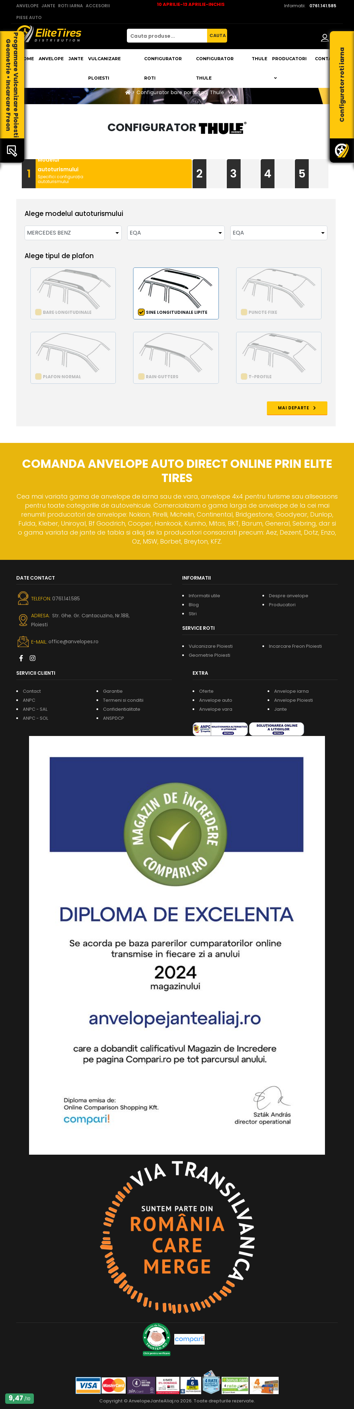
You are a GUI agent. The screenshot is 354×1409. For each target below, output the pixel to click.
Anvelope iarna (291, 691)
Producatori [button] (289, 68)
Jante (75, 58)
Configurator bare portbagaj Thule (180, 92)
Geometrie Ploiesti (209, 655)
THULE (259, 58)
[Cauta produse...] (167, 36)
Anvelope (51, 58)
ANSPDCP (113, 718)
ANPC (29, 700)
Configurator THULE (215, 68)
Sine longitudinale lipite (176, 312)
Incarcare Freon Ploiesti (295, 646)
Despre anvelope (288, 595)
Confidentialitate (121, 709)
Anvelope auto (215, 700)
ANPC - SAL (35, 709)
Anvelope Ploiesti (293, 700)
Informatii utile (204, 595)
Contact (326, 58)
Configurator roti (163, 68)
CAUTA (217, 35)
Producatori (282, 604)
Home (27, 58)
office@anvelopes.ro (73, 641)
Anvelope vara (215, 709)
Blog (194, 604)
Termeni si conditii (123, 700)
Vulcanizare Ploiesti (104, 68)
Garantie (113, 691)
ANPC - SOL (35, 718)
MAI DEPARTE (297, 408)
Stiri (193, 613)
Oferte (206, 691)
